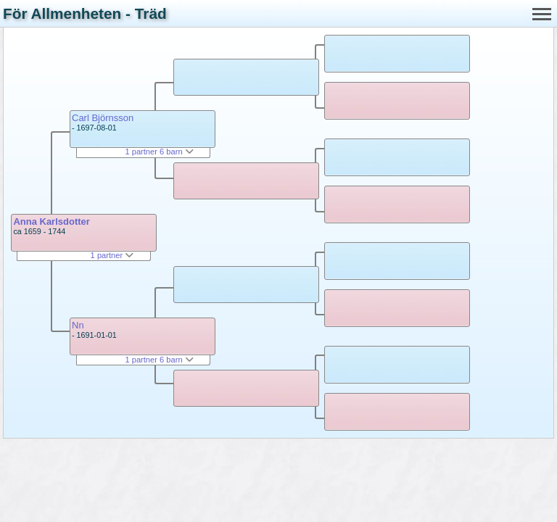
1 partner (112, 255)
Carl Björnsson (102, 117)
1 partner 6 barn (159, 151)
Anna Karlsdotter (51, 221)
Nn (78, 325)
